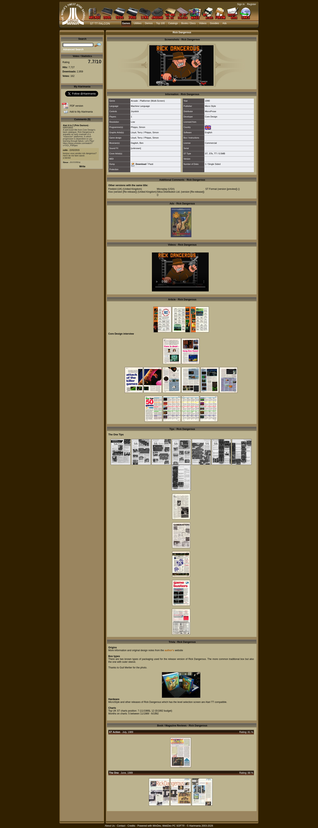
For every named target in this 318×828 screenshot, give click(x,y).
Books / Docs (188, 23)
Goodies (214, 23)
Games (126, 23)
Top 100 (160, 23)
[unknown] (136, 148)
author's (169, 650)
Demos (149, 23)
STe (211, 153)
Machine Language (140, 106)
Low (133, 122)
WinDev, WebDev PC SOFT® (169, 825)
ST (206, 153)
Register (251, 4)
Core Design (211, 116)
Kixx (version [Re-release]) (122, 191)
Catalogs (173, 23)
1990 (207, 101)
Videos (202, 23)
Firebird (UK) (115, 189)
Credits (131, 825)
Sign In (241, 4)
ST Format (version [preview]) (221, 189)
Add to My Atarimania (81, 111)
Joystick (135, 111)
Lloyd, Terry (136, 132)
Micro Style (210, 106)
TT (215, 153)
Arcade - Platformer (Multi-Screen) (148, 101)
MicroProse (210, 111)
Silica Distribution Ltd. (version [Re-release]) (180, 191)
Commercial (211, 143)
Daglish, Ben (137, 143)
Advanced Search (73, 49)
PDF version (76, 105)
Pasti (150, 164)
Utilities (138, 23)
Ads (224, 23)
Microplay (162, 189)
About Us (110, 825)
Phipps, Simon (138, 127)
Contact (121, 825)
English (208, 132)
